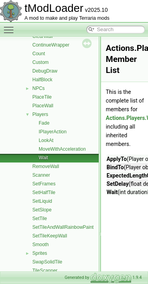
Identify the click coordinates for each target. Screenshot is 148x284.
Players (40, 114)
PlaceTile (42, 97)
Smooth (40, 244)
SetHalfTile (43, 192)
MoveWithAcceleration (62, 149)
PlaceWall (42, 105)
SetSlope (42, 210)
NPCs (38, 88)
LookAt (46, 140)
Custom (40, 62)
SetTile (39, 218)
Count (38, 53)
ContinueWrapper (50, 45)
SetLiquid (42, 201)
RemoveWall (45, 166)
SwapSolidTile (47, 262)
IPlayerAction (53, 132)
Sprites (39, 253)
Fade (44, 123)
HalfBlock (42, 79)
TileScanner (45, 270)
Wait (43, 158)
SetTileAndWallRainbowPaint (63, 227)
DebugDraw (44, 71)
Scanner (41, 175)
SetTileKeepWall (49, 236)
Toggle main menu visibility (10, 26)
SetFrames (44, 184)
